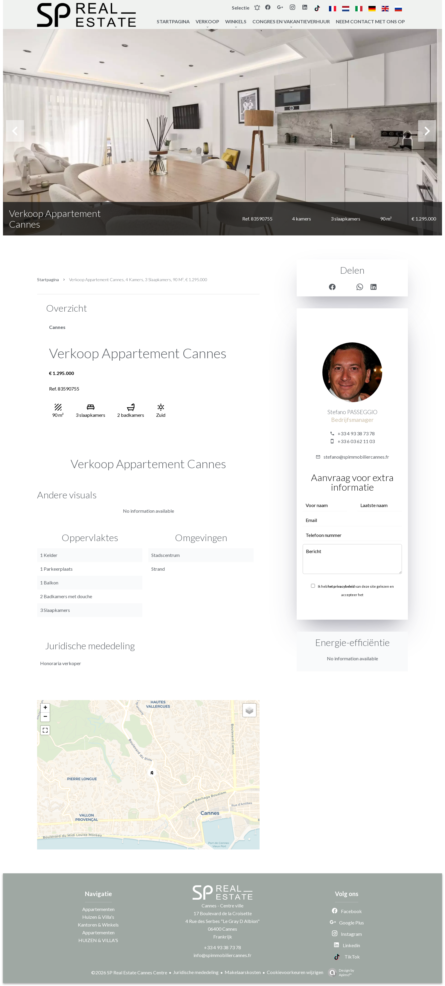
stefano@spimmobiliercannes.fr (356, 457)
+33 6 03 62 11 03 (356, 441)
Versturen (352, 608)
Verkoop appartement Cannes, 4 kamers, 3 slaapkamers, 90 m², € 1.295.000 (138, 279)
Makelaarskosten (243, 972)
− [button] (45, 717)
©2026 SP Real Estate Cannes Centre (129, 972)
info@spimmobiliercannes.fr (222, 955)
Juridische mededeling (196, 972)
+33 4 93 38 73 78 (356, 433)
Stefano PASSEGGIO (352, 412)
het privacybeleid (341, 586)
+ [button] (45, 708)
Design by (339, 972)
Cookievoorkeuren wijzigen (295, 972)
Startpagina (48, 279)
